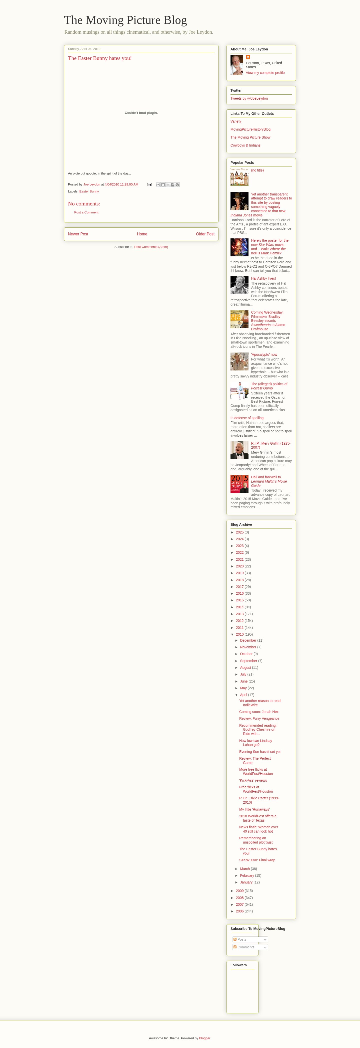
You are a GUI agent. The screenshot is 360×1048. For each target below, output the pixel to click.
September (249, 661)
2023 (240, 546)
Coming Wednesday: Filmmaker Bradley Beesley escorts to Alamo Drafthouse (268, 320)
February (247, 875)
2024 (240, 539)
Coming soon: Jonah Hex (258, 712)
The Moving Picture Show (250, 137)
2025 (240, 532)
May (244, 688)
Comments (244, 947)
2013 (240, 614)
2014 (240, 607)
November (248, 647)
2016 (240, 593)
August (246, 668)
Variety (235, 121)
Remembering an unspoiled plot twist (255, 840)
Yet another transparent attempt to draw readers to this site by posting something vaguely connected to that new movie (261, 204)
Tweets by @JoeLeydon (249, 98)
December (248, 640)
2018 (240, 580)
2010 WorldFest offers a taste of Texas (257, 818)
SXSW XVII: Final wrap (257, 860)
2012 (240, 621)
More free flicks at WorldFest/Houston (256, 771)
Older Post (205, 234)
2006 (240, 911)
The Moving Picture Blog (125, 19)
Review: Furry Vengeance (259, 718)
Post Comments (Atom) (151, 247)
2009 (240, 891)
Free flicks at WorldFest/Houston (256, 789)
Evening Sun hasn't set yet (259, 752)
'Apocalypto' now (264, 354)
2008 (240, 898)
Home (142, 234)
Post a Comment (86, 212)
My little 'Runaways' (254, 809)
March (245, 869)
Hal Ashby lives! (263, 278)
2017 (240, 587)
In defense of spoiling (247, 418)
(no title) (257, 170)
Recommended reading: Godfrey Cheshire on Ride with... (257, 729)
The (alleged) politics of (269, 386)
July (243, 674)
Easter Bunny (89, 191)
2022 (240, 552)
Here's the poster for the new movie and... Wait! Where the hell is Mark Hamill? (270, 246)
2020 (240, 566)
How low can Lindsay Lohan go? (255, 743)
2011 (240, 628)
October (247, 654)
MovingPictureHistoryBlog (250, 129)
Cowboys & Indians (245, 145)
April (244, 695)
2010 (240, 634)
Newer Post (78, 234)
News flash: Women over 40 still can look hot (258, 829)
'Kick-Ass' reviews (253, 780)
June (244, 681)
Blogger (204, 1038)
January (247, 882)
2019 (240, 573)
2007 (240, 904)
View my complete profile (265, 73)
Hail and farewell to (269, 481)
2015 (240, 600)
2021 (240, 559)
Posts (240, 939)
